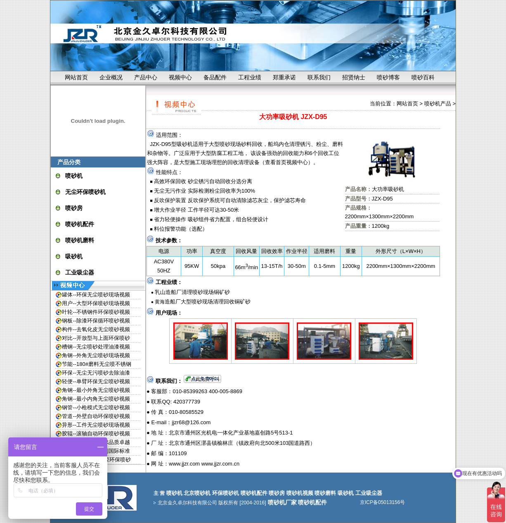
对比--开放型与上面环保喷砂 (96, 338)
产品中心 (145, 77)
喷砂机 (74, 175)
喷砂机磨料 (79, 240)
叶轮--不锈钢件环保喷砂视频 (96, 312)
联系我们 (319, 77)
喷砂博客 (388, 77)
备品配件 (215, 77)
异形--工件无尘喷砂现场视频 (96, 425)
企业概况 (111, 77)
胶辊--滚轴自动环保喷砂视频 (96, 433)
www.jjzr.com (184, 464)
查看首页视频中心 (286, 162)
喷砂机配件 (79, 224)
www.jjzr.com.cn (220, 464)
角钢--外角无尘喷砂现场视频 (96, 355)
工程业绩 (249, 77)
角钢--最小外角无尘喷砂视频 (96, 390)
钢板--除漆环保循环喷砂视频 (96, 321)
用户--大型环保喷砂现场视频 (96, 303)
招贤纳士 (353, 77)
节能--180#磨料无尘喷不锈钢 (96, 364)
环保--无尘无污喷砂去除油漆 (96, 373)
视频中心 (180, 77)
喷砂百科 (423, 77)
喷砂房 (74, 208)
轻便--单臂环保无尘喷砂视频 (96, 381)
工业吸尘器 (79, 272)
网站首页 (76, 77)
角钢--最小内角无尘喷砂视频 (96, 399)
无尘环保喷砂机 (85, 192)
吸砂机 (74, 256)
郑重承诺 (284, 77)
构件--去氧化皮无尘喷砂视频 (96, 329)
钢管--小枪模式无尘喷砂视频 (96, 407)
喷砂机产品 (437, 103)
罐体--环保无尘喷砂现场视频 (96, 294)
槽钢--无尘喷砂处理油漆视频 (96, 347)
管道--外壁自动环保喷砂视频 (96, 416)
